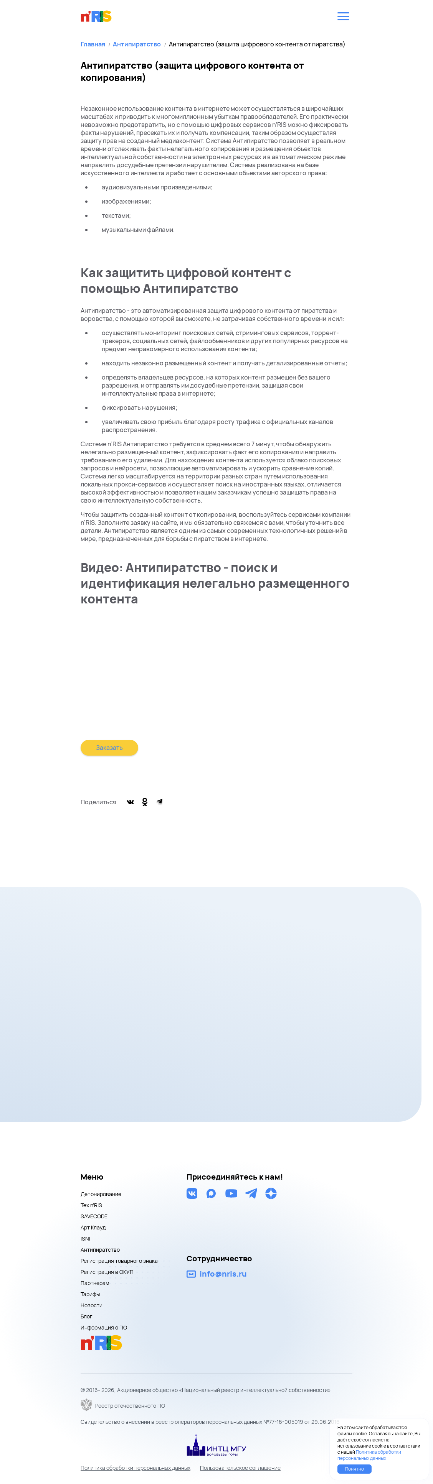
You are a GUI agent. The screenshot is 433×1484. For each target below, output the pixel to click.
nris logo (96, 16)
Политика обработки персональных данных (135, 1467)
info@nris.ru (223, 1274)
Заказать (109, 747)
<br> (216, 677)
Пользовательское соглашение (240, 1467)
